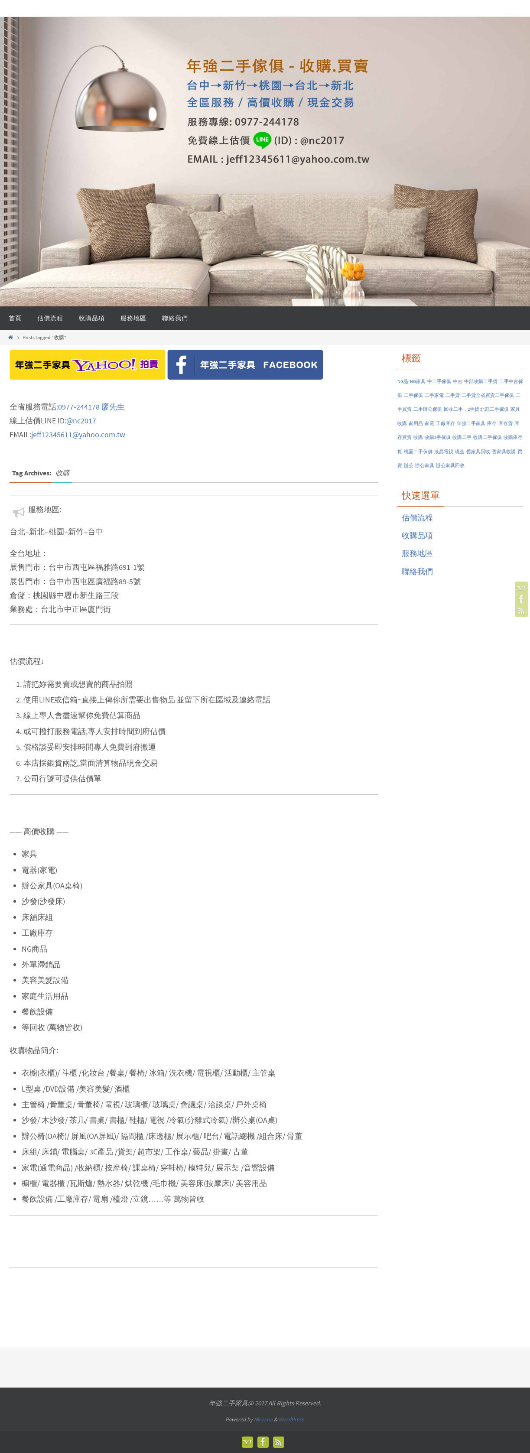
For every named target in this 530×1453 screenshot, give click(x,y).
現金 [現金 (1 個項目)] (460, 452)
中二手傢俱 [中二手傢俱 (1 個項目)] (439, 381)
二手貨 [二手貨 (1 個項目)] (452, 395)
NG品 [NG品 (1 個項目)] (402, 381)
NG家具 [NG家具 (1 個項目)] (418, 381)
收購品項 (417, 535)
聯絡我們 (417, 571)
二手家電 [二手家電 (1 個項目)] (434, 395)
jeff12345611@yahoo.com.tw (78, 434)
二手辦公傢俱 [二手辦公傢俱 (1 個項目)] (427, 409)
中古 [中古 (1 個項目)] (457, 381)
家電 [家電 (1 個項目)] (429, 423)
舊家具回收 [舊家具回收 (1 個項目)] (478, 452)
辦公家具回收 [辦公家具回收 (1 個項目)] (450, 465)
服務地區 (417, 553)
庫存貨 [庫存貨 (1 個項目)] (505, 423)
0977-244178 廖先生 (91, 407)
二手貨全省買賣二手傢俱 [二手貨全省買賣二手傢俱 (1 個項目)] (488, 395)
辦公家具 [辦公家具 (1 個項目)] (424, 465)
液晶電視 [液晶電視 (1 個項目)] (443, 452)
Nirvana (263, 1419)
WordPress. (292, 1419)
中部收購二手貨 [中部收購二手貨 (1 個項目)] (480, 381)
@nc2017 (81, 421)
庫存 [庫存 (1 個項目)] (492, 423)
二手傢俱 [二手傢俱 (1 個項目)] (413, 395)
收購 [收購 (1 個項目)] (418, 437)
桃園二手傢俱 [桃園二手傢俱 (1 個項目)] (418, 452)
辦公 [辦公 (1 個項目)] (408, 465)
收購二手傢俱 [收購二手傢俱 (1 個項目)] (487, 437)
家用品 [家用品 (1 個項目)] (416, 423)
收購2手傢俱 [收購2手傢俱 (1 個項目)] (438, 437)
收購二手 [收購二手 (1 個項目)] (461, 437)
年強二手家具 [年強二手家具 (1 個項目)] (471, 423)
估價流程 (417, 518)
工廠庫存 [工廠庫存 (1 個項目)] (445, 423)
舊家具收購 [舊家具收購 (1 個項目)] (504, 452)
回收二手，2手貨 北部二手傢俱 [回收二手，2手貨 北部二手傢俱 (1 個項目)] (476, 409)
